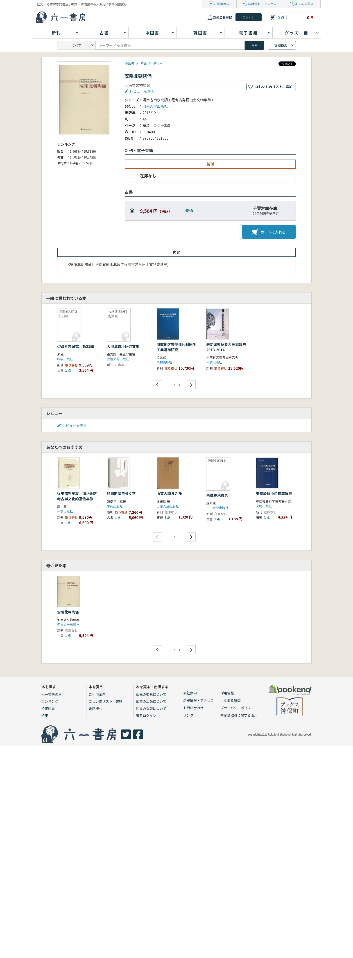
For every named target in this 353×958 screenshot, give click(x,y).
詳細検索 (280, 45)
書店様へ (95, 708)
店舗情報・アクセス (262, 4)
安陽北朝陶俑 (68, 612)
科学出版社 (65, 359)
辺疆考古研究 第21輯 (75, 346)
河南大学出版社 (155, 106)
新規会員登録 (222, 17)
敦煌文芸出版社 (118, 359)
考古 (143, 63)
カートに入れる (269, 232)
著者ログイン (146, 715)
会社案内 (190, 693)
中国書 (129, 63)
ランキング (49, 701)
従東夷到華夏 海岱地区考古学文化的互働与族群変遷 (77, 498)
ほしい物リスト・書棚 (105, 701)
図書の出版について (151, 701)
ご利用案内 (222, 4)
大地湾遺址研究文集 (123, 346)
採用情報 (227, 693)
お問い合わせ (193, 707)
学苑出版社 (115, 506)
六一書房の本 (51, 694)
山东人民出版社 (168, 506)
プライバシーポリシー (237, 707)
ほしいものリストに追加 (273, 86)
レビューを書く (142, 91)
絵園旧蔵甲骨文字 (121, 493)
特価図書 (48, 708)
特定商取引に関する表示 (239, 715)
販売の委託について (151, 694)
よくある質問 (304, 4)
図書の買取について (151, 708)
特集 (44, 715)
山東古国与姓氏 (169, 493)
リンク (188, 715)
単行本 (158, 63)
